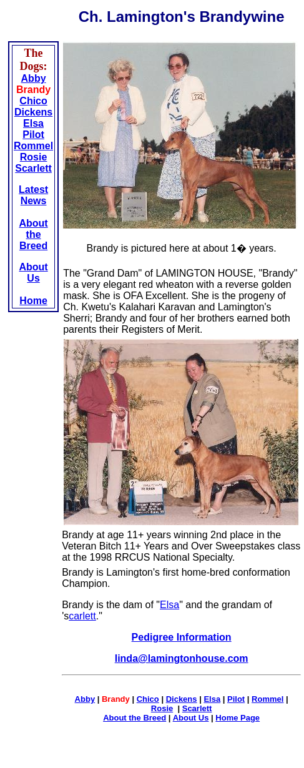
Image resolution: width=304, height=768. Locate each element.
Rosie (33, 157)
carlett (82, 616)
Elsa (33, 123)
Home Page (237, 717)
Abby (33, 78)
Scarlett (33, 168)
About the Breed (33, 234)
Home (33, 300)
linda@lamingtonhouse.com (181, 658)
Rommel (33, 145)
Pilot (33, 134)
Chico (33, 101)
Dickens (33, 112)
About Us (33, 272)
